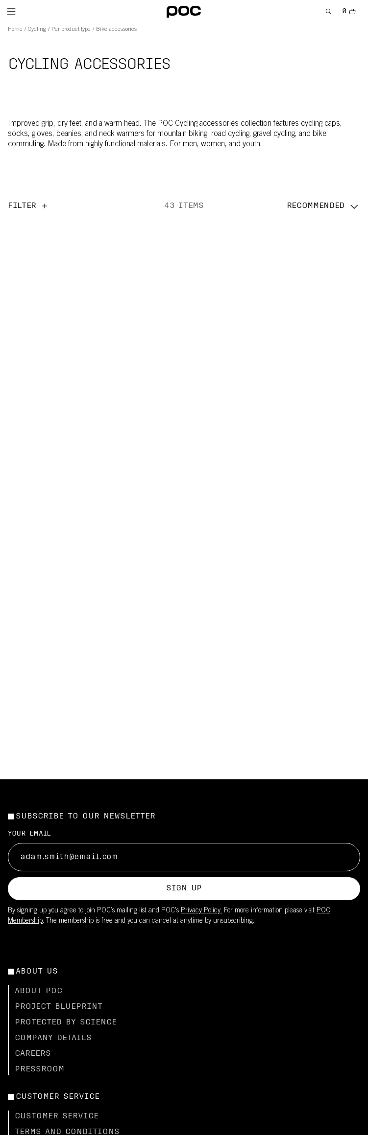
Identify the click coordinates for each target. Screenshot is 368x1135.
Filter (28, 206)
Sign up (184, 888)
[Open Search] (329, 11)
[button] (323, 206)
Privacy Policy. (201, 911)
